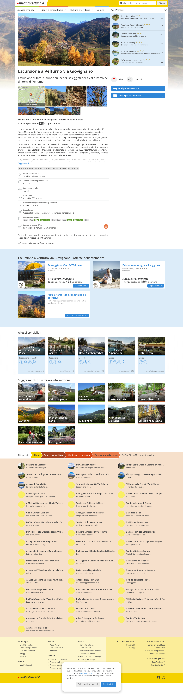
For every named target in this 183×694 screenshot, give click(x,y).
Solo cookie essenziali (88, 684)
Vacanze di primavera (58, 659)
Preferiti (117, 10)
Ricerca (162, 3)
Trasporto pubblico (87, 653)
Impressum (160, 648)
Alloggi (100, 9)
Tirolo (131, 648)
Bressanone (24, 358)
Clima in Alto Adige (87, 659)
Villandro (82, 358)
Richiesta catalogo (86, 645)
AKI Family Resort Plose (31, 355)
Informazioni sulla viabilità (90, 650)
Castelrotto (53, 358)
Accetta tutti (108, 684)
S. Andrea (34, 358)
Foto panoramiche (57, 648)
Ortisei (111, 358)
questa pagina (86, 673)
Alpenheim (121, 355)
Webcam (53, 650)
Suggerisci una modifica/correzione (36, 243)
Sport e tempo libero (52, 9)
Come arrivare (85, 648)
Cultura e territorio (80, 9)
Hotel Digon (151, 355)
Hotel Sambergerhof (91, 355)
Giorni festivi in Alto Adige (90, 656)
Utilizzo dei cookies (157, 653)
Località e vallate (25, 9)
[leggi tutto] (23, 163)
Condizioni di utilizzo (156, 645)
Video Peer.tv (55, 645)
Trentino (130, 645)
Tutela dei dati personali (155, 650)
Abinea (61, 355)
